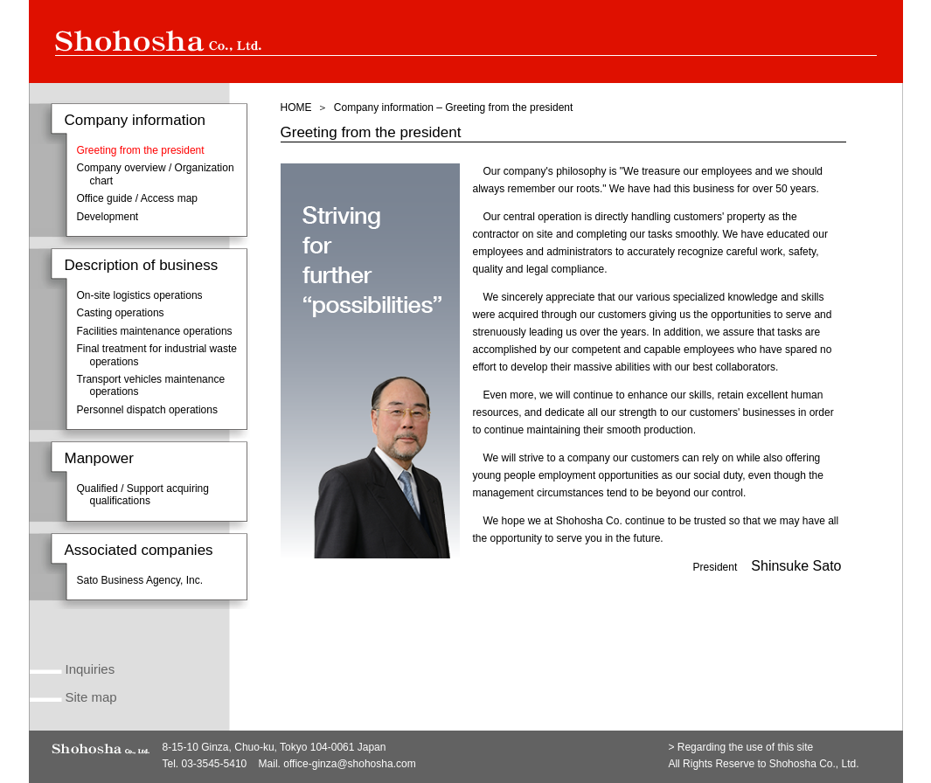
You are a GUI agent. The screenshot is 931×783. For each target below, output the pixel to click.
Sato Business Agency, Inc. (140, 580)
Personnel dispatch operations (147, 410)
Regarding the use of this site (745, 747)
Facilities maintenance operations (155, 331)
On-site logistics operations (140, 295)
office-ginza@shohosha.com (349, 764)
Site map (91, 696)
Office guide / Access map (137, 198)
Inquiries (90, 669)
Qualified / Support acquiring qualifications (143, 494)
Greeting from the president (141, 150)
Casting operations (120, 313)
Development (108, 217)
